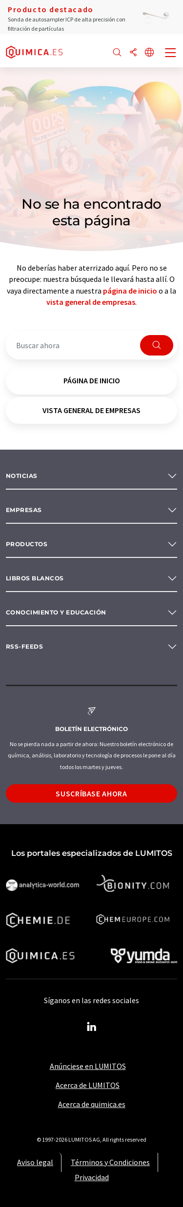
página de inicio (130, 291)
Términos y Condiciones (110, 1162)
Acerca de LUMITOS (88, 1085)
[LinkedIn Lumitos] (92, 1027)
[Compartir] (133, 53)
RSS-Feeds (24, 646)
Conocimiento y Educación (56, 612)
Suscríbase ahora (91, 793)
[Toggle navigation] (170, 53)
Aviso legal (35, 1162)
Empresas (24, 510)
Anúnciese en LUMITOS (88, 1066)
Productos (26, 544)
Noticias (22, 475)
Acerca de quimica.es (91, 1104)
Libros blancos (35, 578)
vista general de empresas (90, 302)
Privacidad (92, 1177)
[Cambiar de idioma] (149, 53)
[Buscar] (117, 53)
